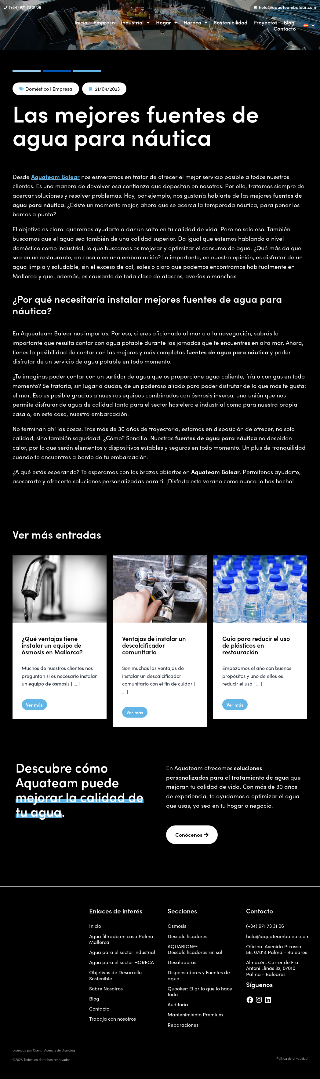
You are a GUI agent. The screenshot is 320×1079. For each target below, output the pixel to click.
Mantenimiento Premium (195, 1017)
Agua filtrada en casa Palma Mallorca (121, 941)
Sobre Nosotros (106, 990)
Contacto (285, 28)
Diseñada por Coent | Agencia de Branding (44, 1053)
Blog (289, 22)
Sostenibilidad (230, 22)
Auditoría (178, 1007)
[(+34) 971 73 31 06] (5, 7)
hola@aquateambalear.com (287, 7)
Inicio (81, 22)
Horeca (196, 22)
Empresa (104, 22)
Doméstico (37, 89)
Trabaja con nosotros (112, 1021)
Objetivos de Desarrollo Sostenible (115, 977)
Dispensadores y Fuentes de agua (199, 977)
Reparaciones (183, 1027)
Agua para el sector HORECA (121, 964)
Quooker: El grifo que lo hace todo (200, 993)
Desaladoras (182, 964)
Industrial (135, 22)
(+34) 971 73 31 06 (25, 7)
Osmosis (177, 928)
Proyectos (265, 22)
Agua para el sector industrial (122, 954)
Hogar (166, 22)
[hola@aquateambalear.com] (255, 7)
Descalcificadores (187, 938)
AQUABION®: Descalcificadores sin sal (195, 951)
